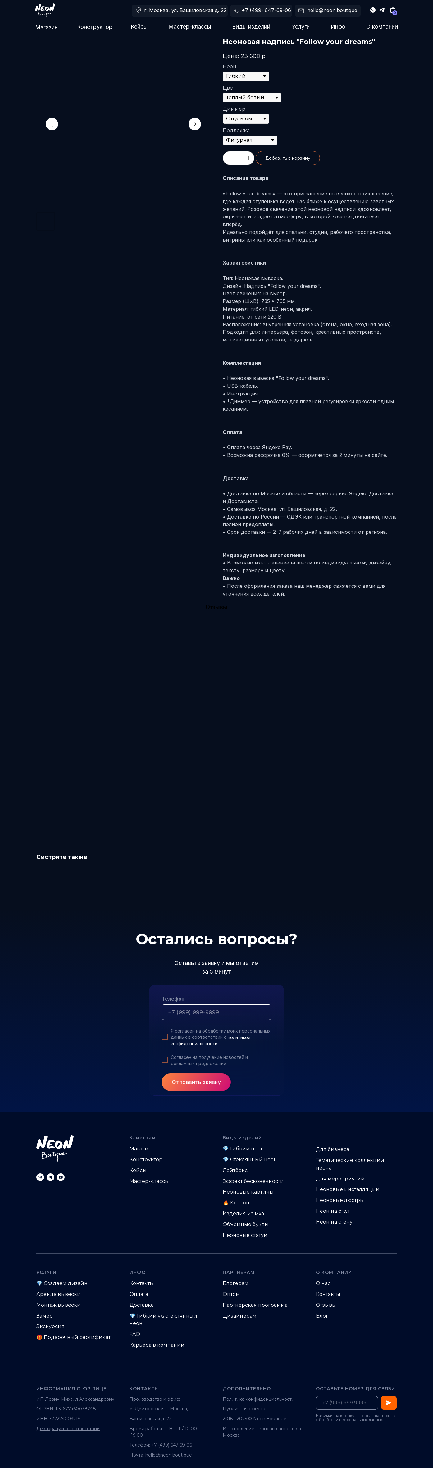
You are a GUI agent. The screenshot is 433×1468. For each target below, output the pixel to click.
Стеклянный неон (253, 1159)
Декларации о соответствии (68, 1428)
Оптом (231, 1294)
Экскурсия (50, 1326)
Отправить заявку (196, 1082)
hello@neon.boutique (332, 10)
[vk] (40, 1177)
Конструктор (94, 27)
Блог (322, 1316)
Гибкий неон (247, 1149)
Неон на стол (332, 1211)
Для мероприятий (340, 1179)
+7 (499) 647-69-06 (266, 10)
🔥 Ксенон (236, 1203)
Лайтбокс (235, 1170)
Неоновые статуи (245, 1235)
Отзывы (326, 1305)
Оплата (139, 1294)
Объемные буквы (246, 1224)
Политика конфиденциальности (258, 1399)
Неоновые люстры (340, 1200)
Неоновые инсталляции (348, 1189)
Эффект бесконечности (253, 1181)
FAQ (135, 1334)
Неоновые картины (248, 1192)
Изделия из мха (243, 1213)
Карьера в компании (157, 1345)
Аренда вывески (58, 1294)
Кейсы (139, 26)
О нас (323, 1283)
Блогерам (235, 1283)
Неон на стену (334, 1222)
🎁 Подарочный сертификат (73, 1337)
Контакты (142, 1283)
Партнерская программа (255, 1305)
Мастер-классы (189, 26)
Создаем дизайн (66, 1283)
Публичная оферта (244, 1409)
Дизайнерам (240, 1316)
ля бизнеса (334, 1149)
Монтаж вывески (58, 1305)
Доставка (142, 1305)
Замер (44, 1316)
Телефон (173, 999)
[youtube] (61, 1177)
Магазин (46, 27)
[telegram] (50, 1177)
